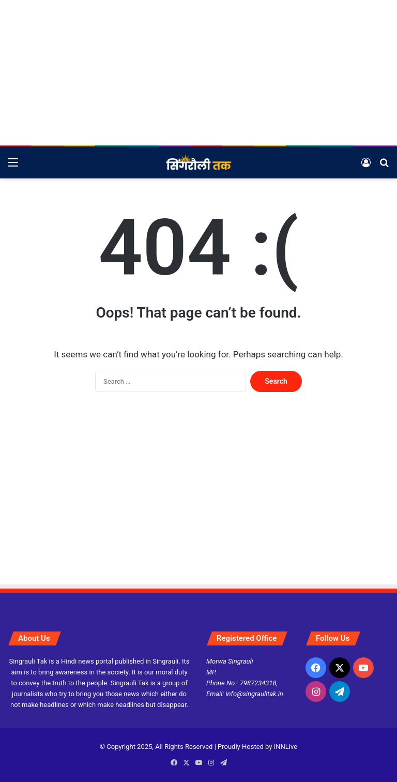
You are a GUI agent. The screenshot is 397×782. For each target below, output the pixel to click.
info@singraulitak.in (254, 694)
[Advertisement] (198, 72)
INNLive (285, 746)
